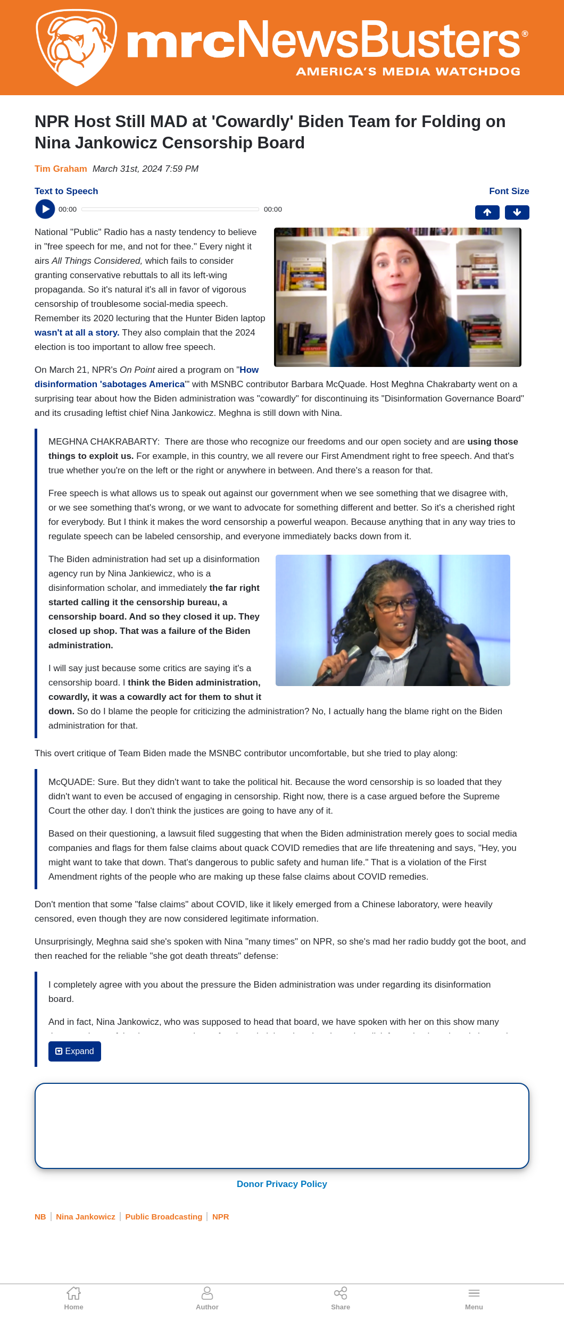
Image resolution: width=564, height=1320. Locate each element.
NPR (220, 1216)
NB (40, 1216)
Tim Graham (61, 169)
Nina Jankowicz (85, 1216)
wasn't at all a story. (78, 333)
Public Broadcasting (163, 1216)
